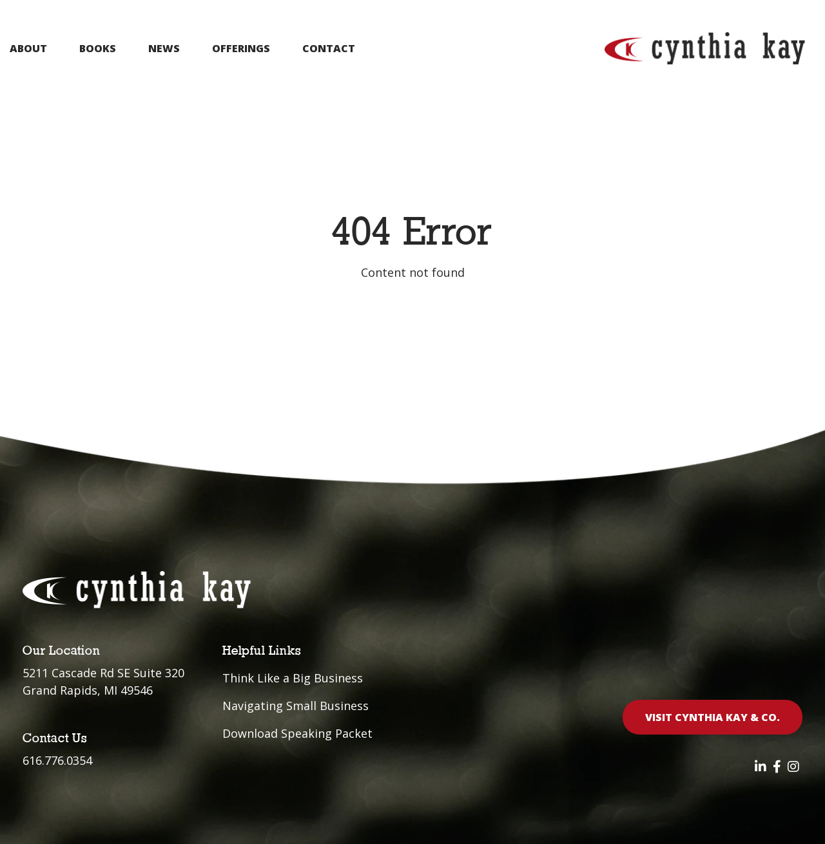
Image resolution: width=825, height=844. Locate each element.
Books (97, 48)
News (164, 48)
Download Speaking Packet (297, 733)
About (28, 48)
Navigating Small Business (295, 705)
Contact (328, 48)
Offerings (241, 48)
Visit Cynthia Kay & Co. (712, 717)
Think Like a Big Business (292, 678)
